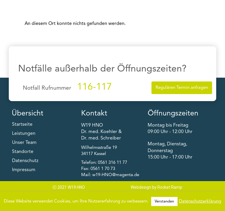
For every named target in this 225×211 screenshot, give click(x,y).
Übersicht (27, 113)
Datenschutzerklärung (200, 201)
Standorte (22, 151)
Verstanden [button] (164, 201)
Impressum (23, 170)
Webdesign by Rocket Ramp (156, 187)
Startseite (22, 124)
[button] (191, 8)
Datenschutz (25, 161)
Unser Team (24, 142)
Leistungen (23, 133)
